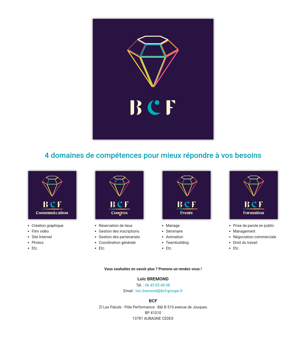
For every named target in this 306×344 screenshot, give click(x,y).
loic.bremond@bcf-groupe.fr (159, 291)
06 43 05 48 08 (157, 285)
